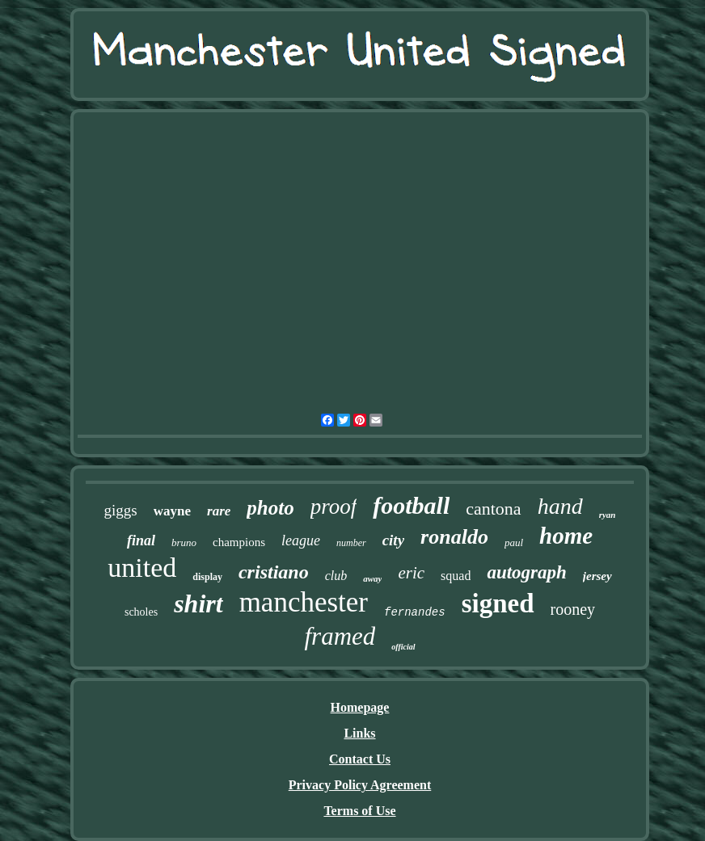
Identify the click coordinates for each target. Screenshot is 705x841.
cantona (493, 508)
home (566, 536)
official (403, 646)
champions (239, 542)
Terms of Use (359, 811)
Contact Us (359, 759)
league (300, 540)
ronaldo (454, 537)
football (411, 505)
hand (560, 506)
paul (513, 542)
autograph (526, 572)
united (142, 567)
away (372, 578)
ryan (607, 514)
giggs (120, 510)
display (207, 576)
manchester (303, 602)
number (351, 543)
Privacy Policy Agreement (360, 785)
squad (456, 575)
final (141, 540)
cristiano (274, 571)
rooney (573, 609)
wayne (172, 511)
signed (498, 603)
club (336, 575)
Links (359, 733)
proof (333, 506)
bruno (183, 542)
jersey (597, 576)
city (393, 540)
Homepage (360, 707)
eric (411, 572)
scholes (141, 612)
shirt (198, 603)
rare (218, 511)
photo (270, 508)
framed (339, 636)
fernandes (414, 612)
